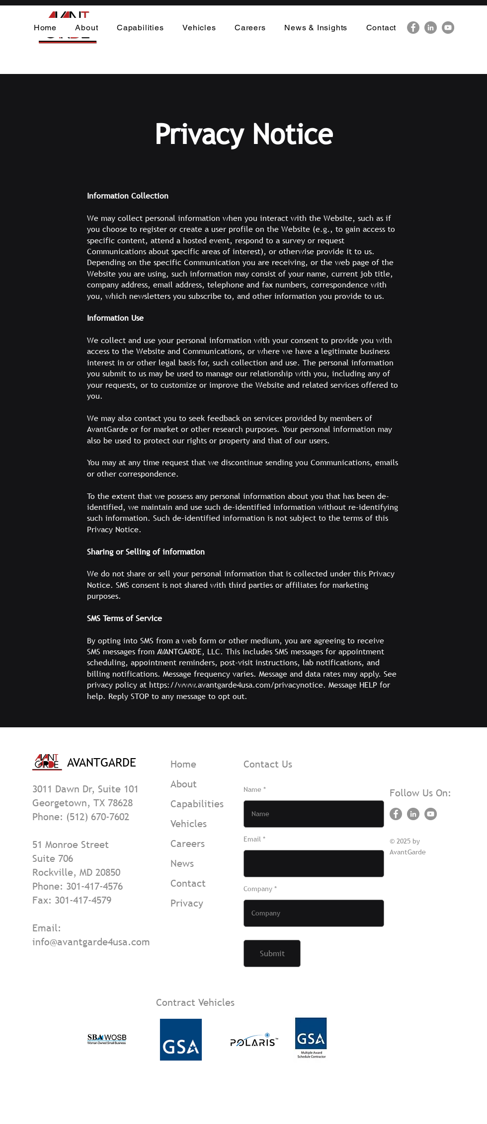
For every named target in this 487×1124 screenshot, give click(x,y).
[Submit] (272, 953)
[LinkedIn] (430, 27)
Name (252, 789)
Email (252, 839)
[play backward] (95, 1039)
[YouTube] (448, 27)
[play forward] (333, 1039)
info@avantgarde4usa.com (91, 941)
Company (258, 888)
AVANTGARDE (101, 762)
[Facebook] (413, 27)
